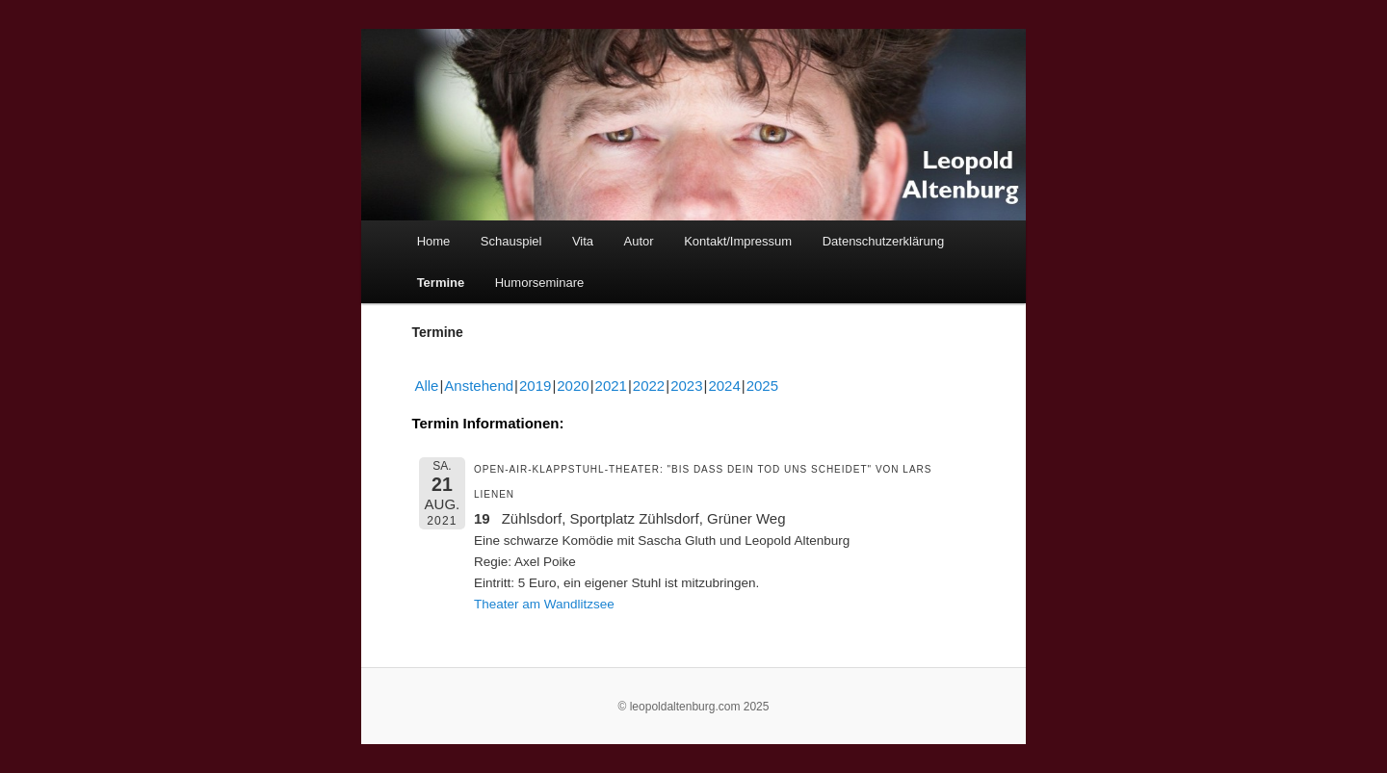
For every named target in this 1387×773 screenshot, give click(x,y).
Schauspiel (511, 241)
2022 (649, 385)
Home (434, 241)
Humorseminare (539, 282)
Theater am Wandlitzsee (544, 604)
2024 (724, 385)
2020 (573, 385)
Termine (441, 282)
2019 (535, 385)
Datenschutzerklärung (883, 241)
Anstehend (478, 385)
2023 (686, 385)
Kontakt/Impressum (738, 241)
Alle (426, 385)
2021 (611, 385)
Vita (582, 241)
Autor (639, 241)
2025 (762, 385)
